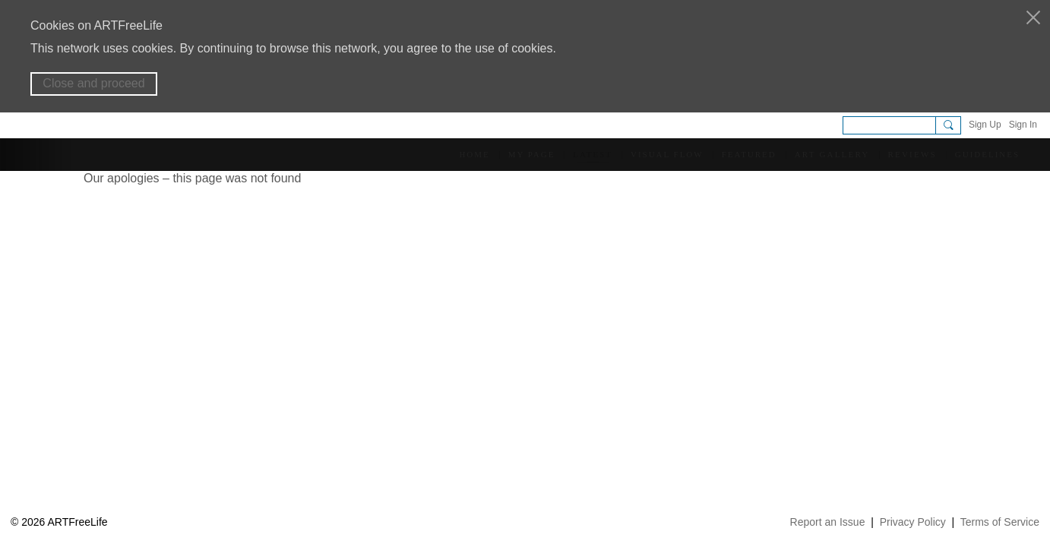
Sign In (1023, 124)
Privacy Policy (913, 522)
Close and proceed (93, 83)
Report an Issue (827, 522)
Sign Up (985, 124)
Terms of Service (999, 522)
